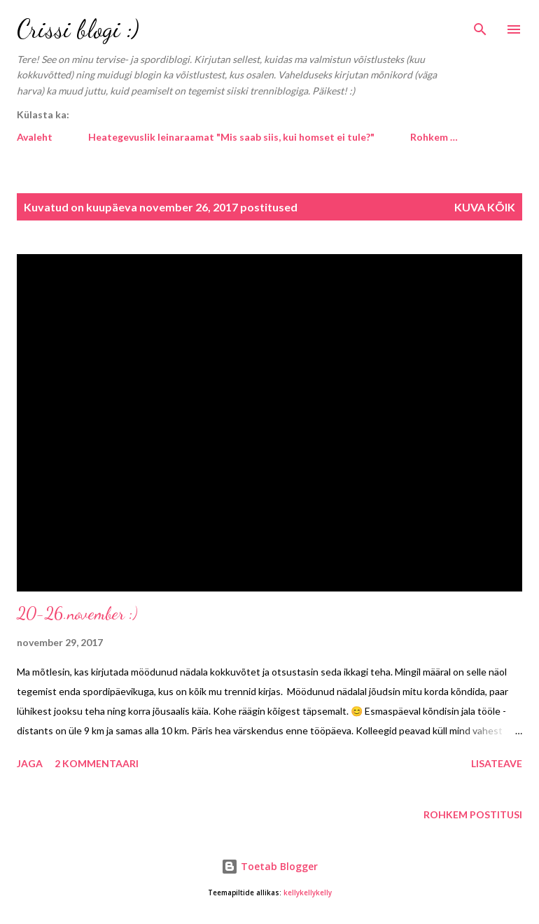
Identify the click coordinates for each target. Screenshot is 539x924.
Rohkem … (434, 137)
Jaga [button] (30, 763)
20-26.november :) (77, 613)
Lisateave (496, 763)
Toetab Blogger (269, 866)
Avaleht (34, 137)
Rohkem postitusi (473, 814)
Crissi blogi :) (78, 29)
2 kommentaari (97, 763)
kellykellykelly (308, 892)
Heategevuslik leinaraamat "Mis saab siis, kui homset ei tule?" (231, 137)
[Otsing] (480, 25)
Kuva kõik (484, 207)
